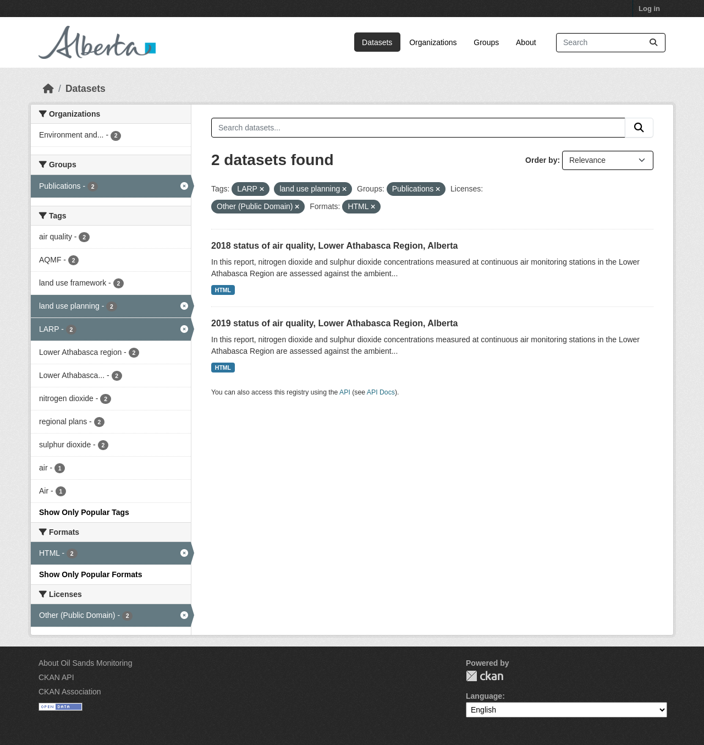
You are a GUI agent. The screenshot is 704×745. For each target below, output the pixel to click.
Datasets (377, 42)
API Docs (381, 392)
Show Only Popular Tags (84, 512)
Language (484, 696)
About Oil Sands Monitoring (85, 663)
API (344, 392)
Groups (486, 42)
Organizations (433, 42)
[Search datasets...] (611, 42)
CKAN (484, 676)
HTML (223, 290)
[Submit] (653, 42)
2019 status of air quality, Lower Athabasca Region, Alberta (334, 323)
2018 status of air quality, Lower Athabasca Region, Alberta (334, 245)
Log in (649, 8)
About (526, 42)
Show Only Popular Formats (90, 574)
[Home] (48, 88)
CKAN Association (69, 691)
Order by (541, 160)
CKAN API (56, 677)
